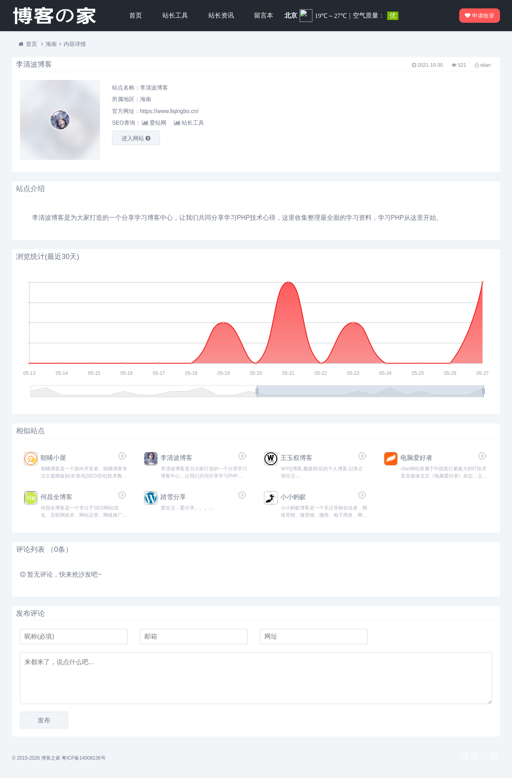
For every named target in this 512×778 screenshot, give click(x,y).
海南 (51, 44)
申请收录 (480, 15)
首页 (135, 15)
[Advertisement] (416, 120)
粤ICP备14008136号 (83, 758)
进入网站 (136, 138)
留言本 (263, 15)
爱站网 (154, 122)
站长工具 (175, 15)
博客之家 (50, 758)
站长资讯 (221, 15)
